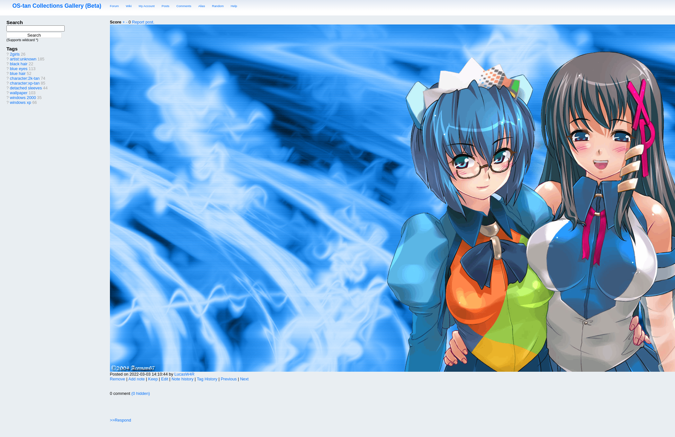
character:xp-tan (25, 83)
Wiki (128, 6)
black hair (19, 63)
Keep (153, 379)
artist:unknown (23, 59)
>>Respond (120, 420)
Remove (117, 379)
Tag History (207, 379)
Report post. (143, 22)
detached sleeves (26, 88)
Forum (114, 6)
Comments (183, 6)
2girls (15, 54)
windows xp (20, 102)
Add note (136, 379)
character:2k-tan (25, 78)
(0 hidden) (140, 393)
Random (218, 6)
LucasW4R (184, 374)
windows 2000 (23, 97)
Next (244, 379)
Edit (164, 379)
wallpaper (19, 92)
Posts (165, 6)
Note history (183, 379)
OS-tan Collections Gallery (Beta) (56, 6)
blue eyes (19, 68)
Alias (201, 6)
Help (234, 6)
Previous (229, 379)
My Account (147, 6)
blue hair (18, 73)
